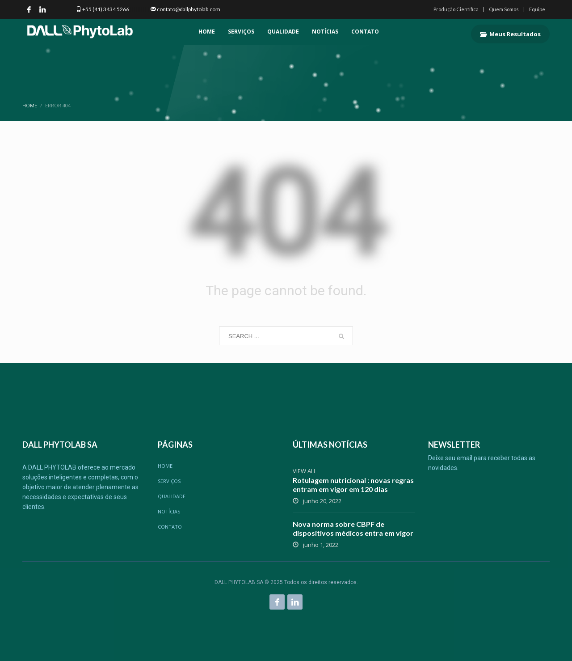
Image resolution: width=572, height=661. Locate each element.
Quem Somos (504, 9)
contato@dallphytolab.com (188, 9)
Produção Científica (456, 9)
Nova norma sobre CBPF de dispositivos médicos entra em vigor (353, 528)
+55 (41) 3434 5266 (105, 9)
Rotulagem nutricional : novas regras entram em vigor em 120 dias (353, 484)
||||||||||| (139, 9)
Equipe (537, 9)
